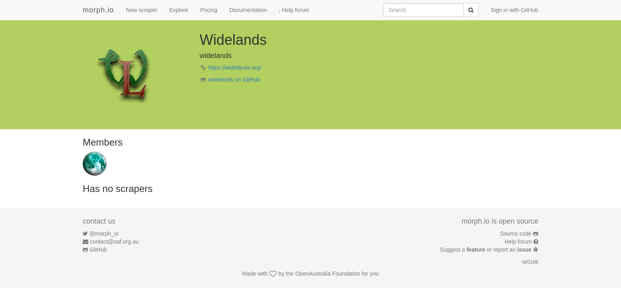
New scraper (141, 10)
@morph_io (104, 233)
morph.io (98, 10)
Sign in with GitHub (514, 10)
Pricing (208, 10)
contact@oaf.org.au (114, 241)
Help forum (294, 10)
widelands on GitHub (234, 79)
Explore (178, 10)
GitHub (98, 249)
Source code (516, 233)
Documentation (248, 10)
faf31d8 (530, 262)
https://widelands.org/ (234, 67)
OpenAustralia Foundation (327, 273)
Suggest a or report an (486, 249)
